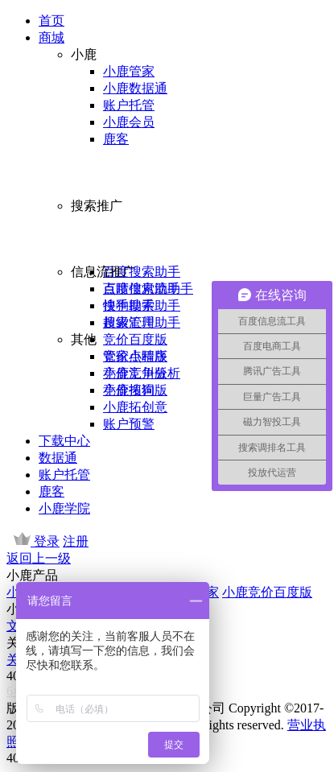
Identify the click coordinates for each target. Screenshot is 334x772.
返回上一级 (38, 558)
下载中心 (64, 441)
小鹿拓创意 (135, 407)
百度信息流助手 (148, 288)
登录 (47, 541)
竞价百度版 (135, 339)
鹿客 (116, 139)
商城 (51, 37)
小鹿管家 (129, 71)
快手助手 (129, 305)
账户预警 (129, 424)
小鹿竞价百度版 (267, 592)
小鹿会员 (129, 122)
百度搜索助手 (141, 272)
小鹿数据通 (135, 88)
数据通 (58, 457)
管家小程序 (135, 356)
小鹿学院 (64, 508)
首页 (51, 20)
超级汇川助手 (141, 322)
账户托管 (129, 105)
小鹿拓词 (129, 390)
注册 (76, 541)
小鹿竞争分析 (141, 373)
